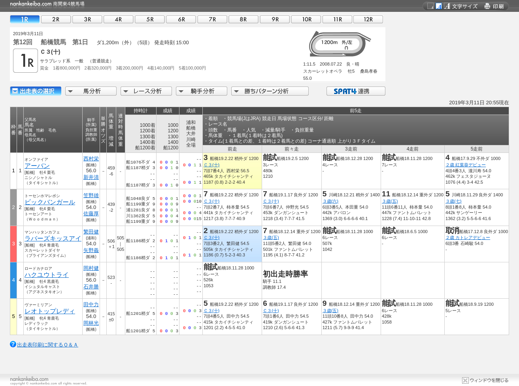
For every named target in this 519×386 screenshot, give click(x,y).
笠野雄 (91, 195)
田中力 (91, 304)
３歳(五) (390, 201)
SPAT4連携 (355, 91)
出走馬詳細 (35, 91)
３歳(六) (330, 201)
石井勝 (91, 287)
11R (337, 19)
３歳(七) (453, 201)
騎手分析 (201, 91)
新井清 (91, 177)
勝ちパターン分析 (270, 91)
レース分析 (146, 91)
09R (275, 19)
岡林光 (91, 323)
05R (150, 19)
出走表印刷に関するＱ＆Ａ (47, 345)
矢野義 (91, 250)
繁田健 (91, 232)
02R (56, 19)
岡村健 (91, 268)
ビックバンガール (50, 202)
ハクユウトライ (47, 274)
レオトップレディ (50, 311)
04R (119, 19)
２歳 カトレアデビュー (467, 237)
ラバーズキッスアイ (53, 238)
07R (212, 19)
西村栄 (91, 159)
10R (306, 19)
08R (243, 19)
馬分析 (91, 91)
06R (181, 19)
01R (25, 19)
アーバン (37, 165)
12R (368, 19)
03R (87, 19)
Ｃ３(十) (211, 164)
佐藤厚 (91, 214)
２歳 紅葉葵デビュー (465, 164)
